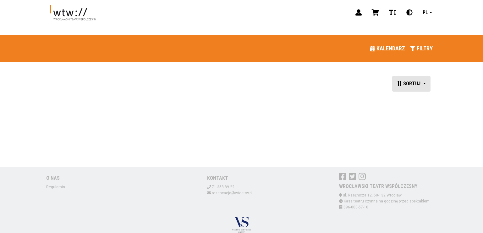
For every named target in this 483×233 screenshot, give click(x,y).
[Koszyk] (375, 12)
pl (425, 12)
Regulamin (55, 187)
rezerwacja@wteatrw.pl (232, 193)
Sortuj (409, 84)
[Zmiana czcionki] (392, 12)
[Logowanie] (358, 12)
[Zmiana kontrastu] (409, 12)
